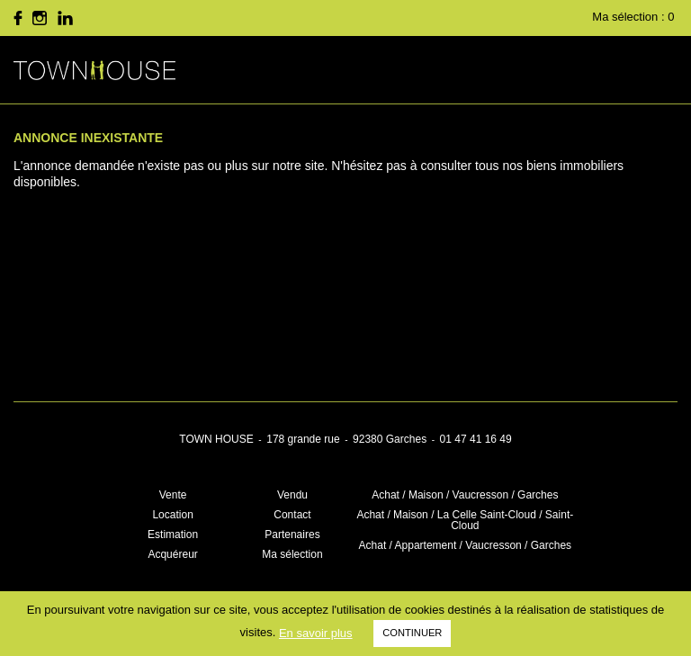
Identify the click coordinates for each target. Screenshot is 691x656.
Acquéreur (172, 554)
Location (172, 514)
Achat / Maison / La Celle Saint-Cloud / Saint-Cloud (464, 520)
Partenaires (292, 534)
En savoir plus (316, 633)
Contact (292, 514)
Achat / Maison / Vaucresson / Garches (465, 495)
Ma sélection (292, 554)
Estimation (173, 534)
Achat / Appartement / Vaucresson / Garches (465, 545)
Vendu (292, 495)
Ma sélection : (635, 16)
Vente (173, 495)
